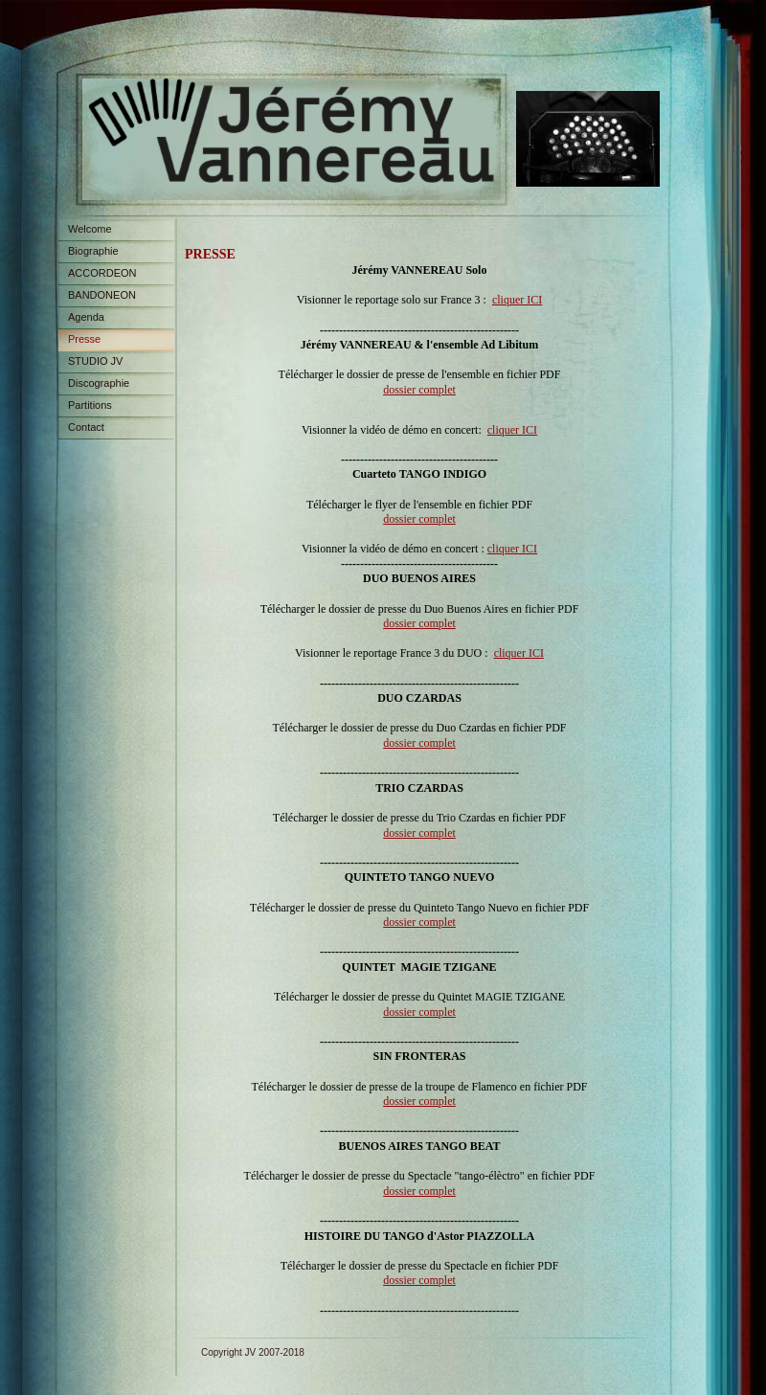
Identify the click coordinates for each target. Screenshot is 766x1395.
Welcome (90, 229)
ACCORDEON (102, 273)
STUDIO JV (95, 361)
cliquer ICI (517, 299)
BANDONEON (102, 295)
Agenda (86, 317)
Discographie (98, 383)
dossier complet (419, 389)
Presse (84, 339)
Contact (86, 427)
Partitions (90, 405)
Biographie (93, 251)
